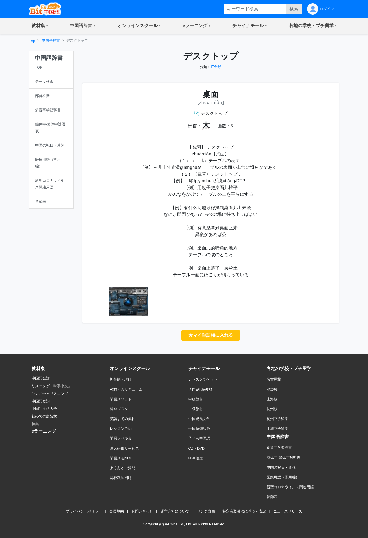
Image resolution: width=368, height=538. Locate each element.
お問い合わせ (142, 511)
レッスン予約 (121, 428)
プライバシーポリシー (84, 511)
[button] (40, 26)
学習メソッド (121, 399)
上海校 (272, 399)
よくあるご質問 (122, 468)
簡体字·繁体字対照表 (283, 458)
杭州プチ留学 (277, 419)
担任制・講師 (121, 379)
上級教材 (195, 409)
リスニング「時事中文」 (52, 386)
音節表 (272, 497)
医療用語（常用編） (283, 477)
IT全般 (216, 67)
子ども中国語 (199, 438)
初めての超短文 (44, 416)
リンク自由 (206, 511)
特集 (35, 424)
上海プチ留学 (277, 428)
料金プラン (119, 409)
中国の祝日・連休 (281, 467)
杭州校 (272, 409)
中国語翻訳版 (199, 428)
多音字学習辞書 (279, 447)
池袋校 (272, 389)
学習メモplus (120, 458)
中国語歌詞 (41, 401)
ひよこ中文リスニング (50, 393)
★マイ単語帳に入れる (210, 335)
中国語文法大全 (44, 409)
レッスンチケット (202, 379)
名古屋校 (274, 379)
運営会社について (174, 511)
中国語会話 (41, 378)
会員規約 (116, 511)
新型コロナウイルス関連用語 (290, 487)
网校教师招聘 (121, 478)
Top (32, 40)
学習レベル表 (121, 438)
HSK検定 (195, 458)
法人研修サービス (124, 448)
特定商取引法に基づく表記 (244, 511)
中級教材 (195, 399)
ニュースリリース (287, 511)
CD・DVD (196, 448)
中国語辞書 (51, 40)
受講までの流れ (122, 419)
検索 (293, 8)
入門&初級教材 (200, 389)
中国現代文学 (199, 419)
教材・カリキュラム (126, 389)
